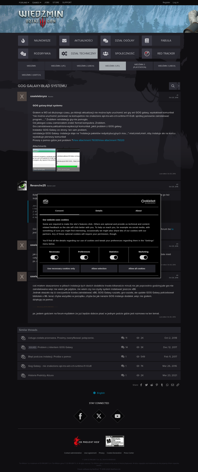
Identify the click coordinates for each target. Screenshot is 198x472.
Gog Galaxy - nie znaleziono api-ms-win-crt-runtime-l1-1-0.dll (60, 365)
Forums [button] (23, 2)
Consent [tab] (59, 211)
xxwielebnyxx (39, 96)
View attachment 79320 (112, 140)
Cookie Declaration (114, 453)
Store (56, 2)
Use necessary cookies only (61, 268)
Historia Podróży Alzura (41, 375)
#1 (173, 96)
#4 (173, 276)
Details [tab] (99, 211)
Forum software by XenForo (99, 469)
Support (67, 2)
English (99, 392)
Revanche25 (38, 185)
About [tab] (139, 211)
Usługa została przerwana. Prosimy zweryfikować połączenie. (62, 337)
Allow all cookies (137, 268)
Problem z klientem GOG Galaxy (55, 347)
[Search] (173, 86)
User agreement (90, 453)
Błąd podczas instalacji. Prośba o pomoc (50, 356)
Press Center (129, 453)
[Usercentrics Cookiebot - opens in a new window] (143, 202)
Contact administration (73, 453)
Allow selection (98, 268)
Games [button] (35, 2)
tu (173, 228)
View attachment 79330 (86, 140)
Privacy (101, 453)
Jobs (46, 2)
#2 (173, 185)
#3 (173, 245)
